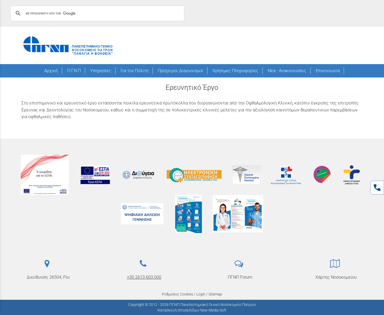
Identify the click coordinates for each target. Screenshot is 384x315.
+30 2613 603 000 (144, 277)
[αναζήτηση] (96, 13)
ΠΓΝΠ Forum (240, 277)
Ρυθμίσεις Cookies (177, 294)
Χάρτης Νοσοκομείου (336, 277)
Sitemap (215, 294)
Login (200, 294)
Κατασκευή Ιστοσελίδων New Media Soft (192, 310)
